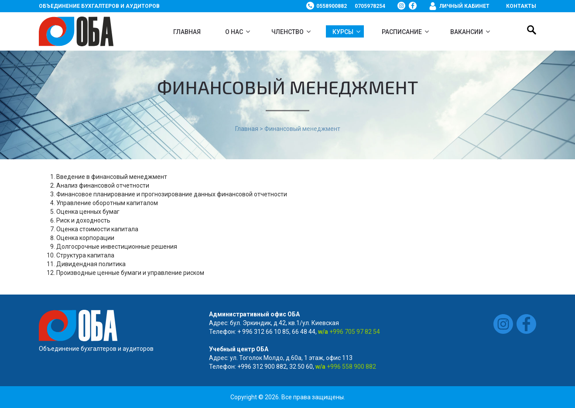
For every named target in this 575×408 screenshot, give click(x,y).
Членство (287, 31)
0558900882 (331, 6)
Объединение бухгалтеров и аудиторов (99, 6)
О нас (234, 31)
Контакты (521, 6)
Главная (187, 31)
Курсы (342, 31)
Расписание (402, 31)
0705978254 (370, 6)
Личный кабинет (464, 6)
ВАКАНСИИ (466, 31)
